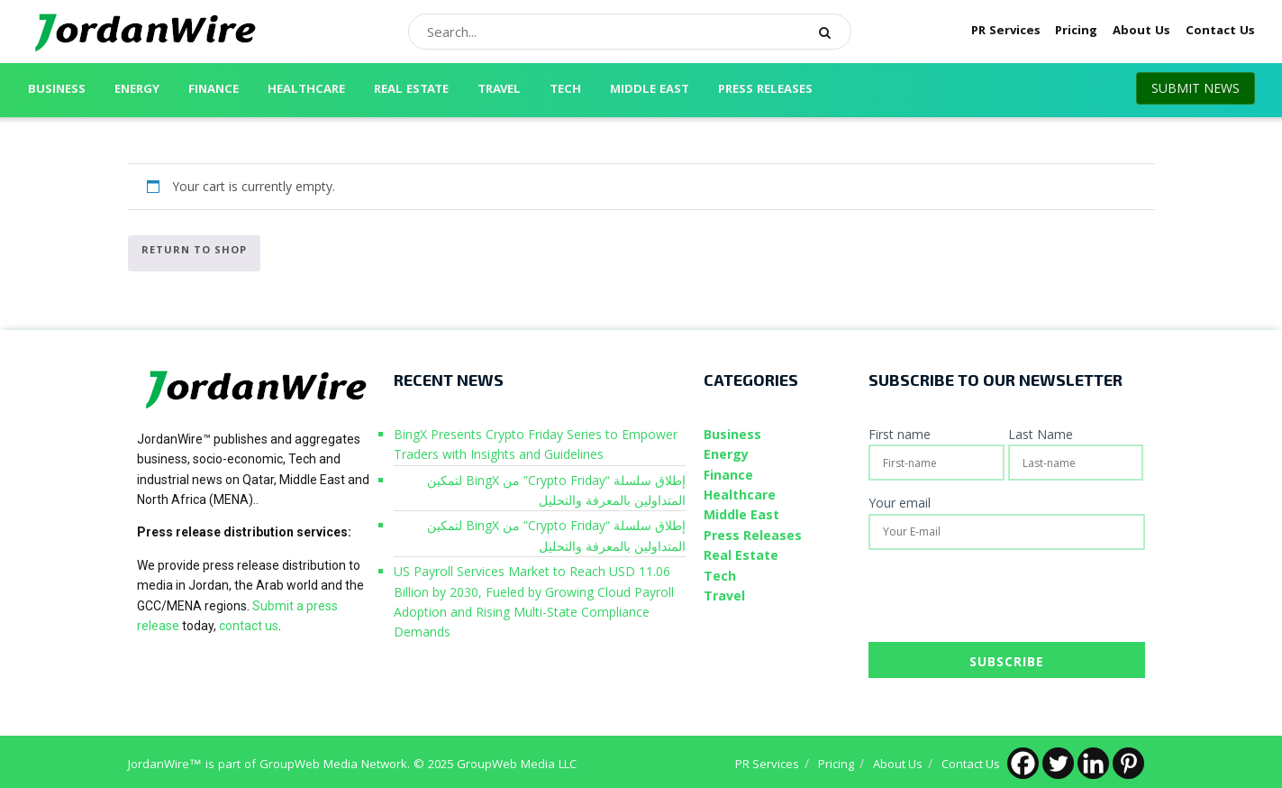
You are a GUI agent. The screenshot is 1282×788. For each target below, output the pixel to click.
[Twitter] (1058, 763)
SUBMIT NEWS (1195, 87)
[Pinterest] (1128, 763)
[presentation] (1005, 598)
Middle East (649, 90)
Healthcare (306, 90)
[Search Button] (830, 32)
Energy (136, 90)
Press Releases (765, 90)
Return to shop (194, 249)
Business (57, 90)
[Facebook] (1023, 763)
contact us (248, 625)
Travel (499, 90)
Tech (565, 90)
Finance (213, 90)
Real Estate (411, 90)
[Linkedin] (1093, 763)
